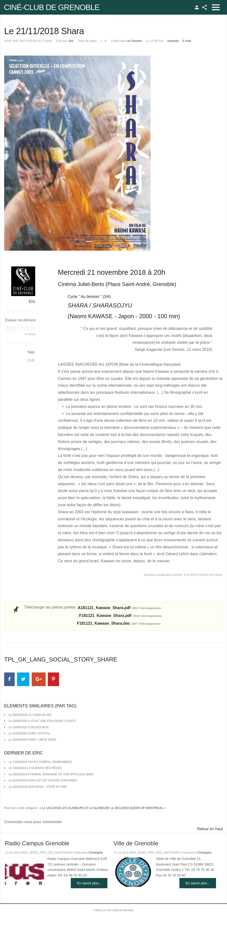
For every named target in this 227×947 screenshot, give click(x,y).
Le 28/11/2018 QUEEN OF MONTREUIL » (137, 808)
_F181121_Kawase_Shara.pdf (119, 615)
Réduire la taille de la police (101, 40)
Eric (71, 41)
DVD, (31, 360)
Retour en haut (210, 829)
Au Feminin (134, 41)
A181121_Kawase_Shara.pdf (119, 608)
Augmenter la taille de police (105, 40)
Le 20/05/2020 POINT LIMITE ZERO (32, 739)
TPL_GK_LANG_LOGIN (197, 7)
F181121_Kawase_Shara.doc (118, 623)
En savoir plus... (89, 883)
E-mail (187, 41)
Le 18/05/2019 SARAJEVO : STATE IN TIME (38, 787)
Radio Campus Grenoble (37, 843)
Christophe (96, 852)
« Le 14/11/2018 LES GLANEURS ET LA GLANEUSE (75, 808)
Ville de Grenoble (136, 843)
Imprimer (173, 41)
